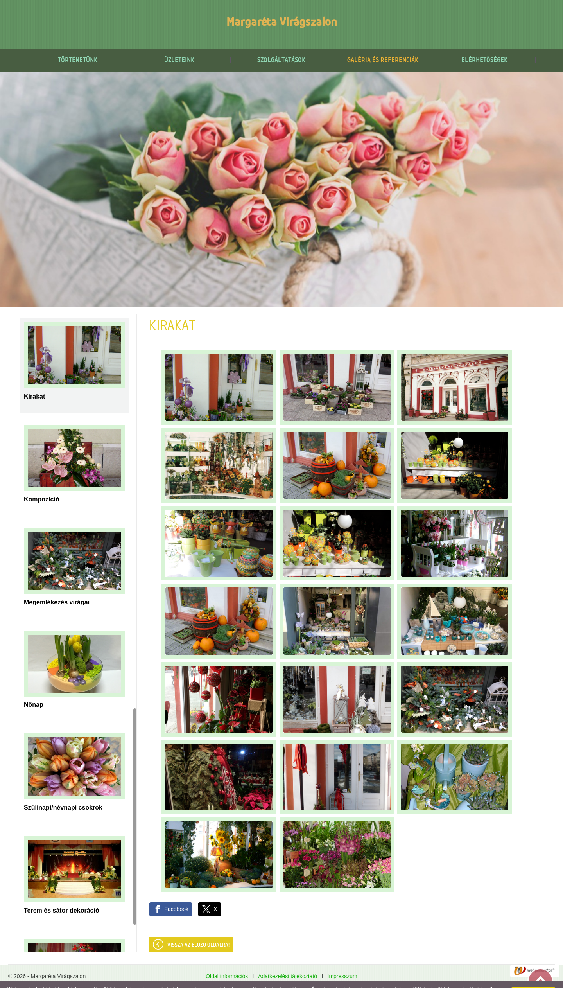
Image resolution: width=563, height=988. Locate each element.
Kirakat (34, 380)
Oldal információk (227, 960)
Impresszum (342, 960)
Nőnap (33, 689)
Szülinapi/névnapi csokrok (63, 792)
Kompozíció (41, 483)
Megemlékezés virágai (57, 586)
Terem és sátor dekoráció (61, 894)
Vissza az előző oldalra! (198, 929)
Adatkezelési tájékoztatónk (159, 980)
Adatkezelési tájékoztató (287, 960)
